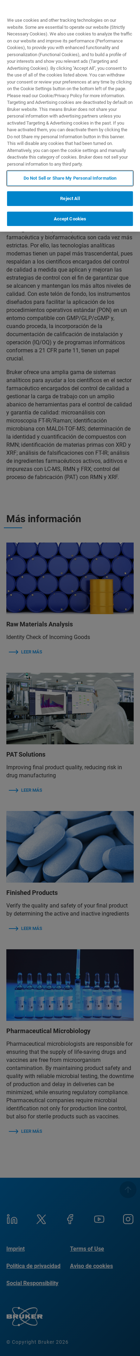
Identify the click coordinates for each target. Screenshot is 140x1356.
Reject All (69, 198)
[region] (70, 116)
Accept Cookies (70, 218)
